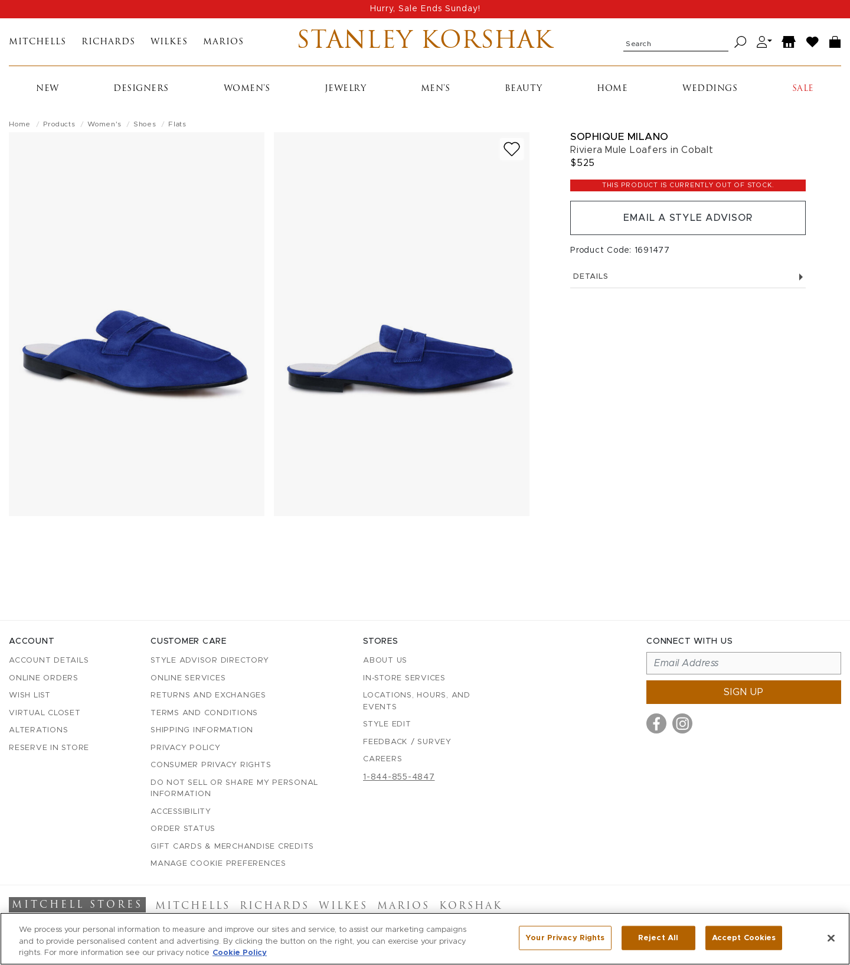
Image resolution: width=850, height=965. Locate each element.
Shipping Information (202, 730)
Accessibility (181, 812)
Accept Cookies (744, 937)
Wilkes (169, 42)
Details (688, 277)
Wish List (30, 695)
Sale (803, 88)
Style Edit (387, 724)
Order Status (183, 829)
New (47, 88)
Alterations (38, 730)
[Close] (831, 938)
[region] (425, 938)
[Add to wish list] (512, 149)
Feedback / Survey (407, 742)
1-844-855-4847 (399, 777)
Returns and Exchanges (208, 695)
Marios (223, 42)
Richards (108, 42)
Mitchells (37, 42)
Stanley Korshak (424, 42)
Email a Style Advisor (688, 218)
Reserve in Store (49, 748)
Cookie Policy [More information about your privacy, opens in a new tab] (239, 953)
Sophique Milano (619, 137)
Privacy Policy (186, 748)
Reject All (658, 937)
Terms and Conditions (204, 713)
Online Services (188, 678)
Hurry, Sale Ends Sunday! (425, 9)
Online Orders (44, 678)
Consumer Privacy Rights (211, 765)
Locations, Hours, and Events (416, 701)
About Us (385, 660)
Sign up (744, 692)
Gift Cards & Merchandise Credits (232, 846)
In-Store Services (404, 678)
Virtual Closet (45, 713)
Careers (382, 759)
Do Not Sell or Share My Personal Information (234, 788)
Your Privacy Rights (564, 937)
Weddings (709, 88)
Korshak (470, 906)
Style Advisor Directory (210, 660)
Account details (49, 660)
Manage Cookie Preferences (218, 864)
